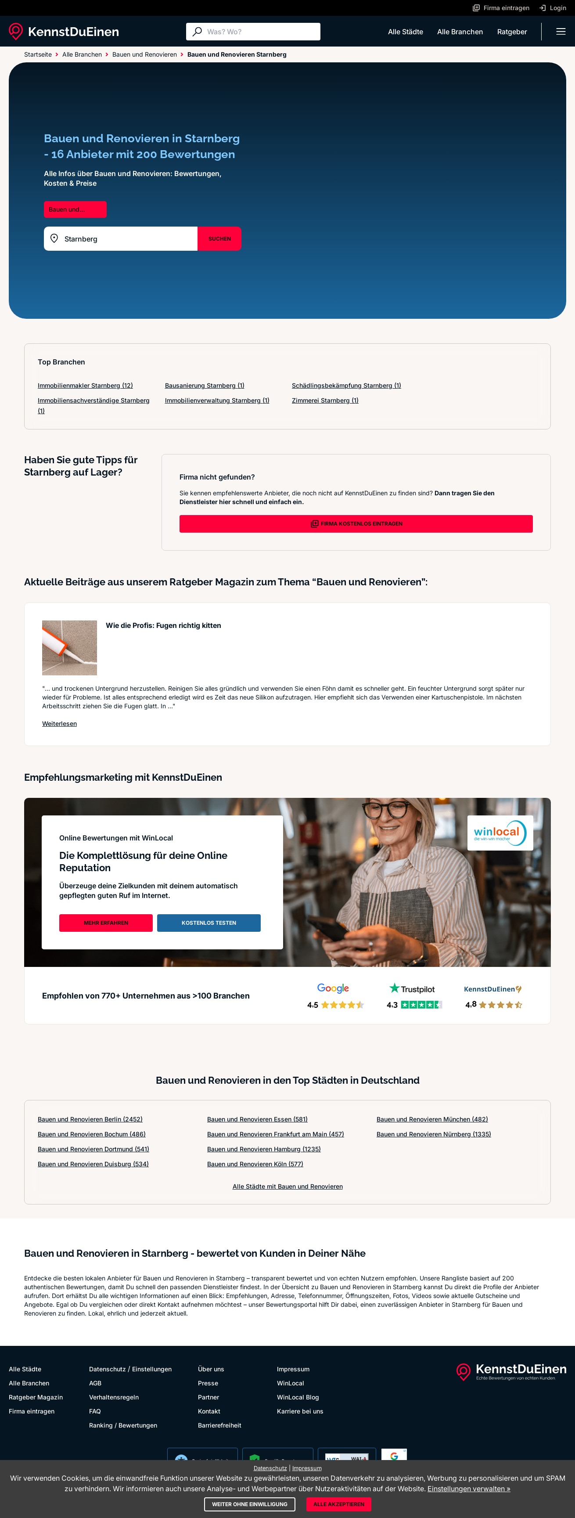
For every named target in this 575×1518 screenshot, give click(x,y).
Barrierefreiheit (219, 1425)
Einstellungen (152, 1369)
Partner (208, 1397)
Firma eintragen (31, 1411)
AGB (95, 1383)
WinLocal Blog (298, 1397)
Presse (208, 1383)
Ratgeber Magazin (36, 1397)
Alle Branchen (460, 31)
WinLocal (290, 1383)
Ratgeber (512, 31)
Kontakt (209, 1411)
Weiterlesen (59, 723)
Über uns (211, 1369)
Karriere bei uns (300, 1411)
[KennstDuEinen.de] (64, 31)
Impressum (293, 1369)
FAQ (95, 1411)
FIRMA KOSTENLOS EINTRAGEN (356, 523)
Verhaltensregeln (114, 1397)
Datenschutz (107, 1369)
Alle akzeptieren (338, 1504)
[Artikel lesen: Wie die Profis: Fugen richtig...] (69, 647)
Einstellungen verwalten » (469, 1488)
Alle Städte (405, 31)
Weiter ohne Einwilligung (250, 1504)
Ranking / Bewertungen (123, 1425)
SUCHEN (219, 238)
